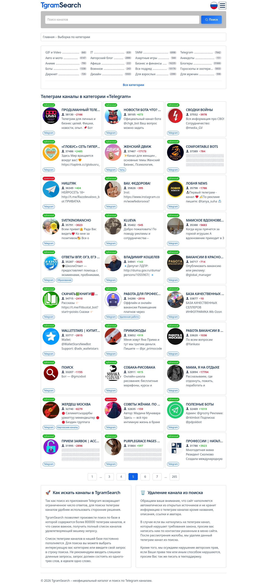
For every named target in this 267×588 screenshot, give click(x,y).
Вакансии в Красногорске (209, 257)
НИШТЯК (69, 184)
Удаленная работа (129, 317)
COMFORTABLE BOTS (202, 147)
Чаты (122, 170)
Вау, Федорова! (137, 184)
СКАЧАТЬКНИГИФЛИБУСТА (87, 294)
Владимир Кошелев (141, 257)
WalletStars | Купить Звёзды (87, 331)
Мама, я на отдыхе (202, 368)
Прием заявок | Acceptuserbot (89, 442)
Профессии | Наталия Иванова (213, 442)
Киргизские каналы (67, 428)
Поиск (212, 20)
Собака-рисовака (139, 368)
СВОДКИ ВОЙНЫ (199, 110)
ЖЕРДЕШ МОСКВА (76, 405)
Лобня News (196, 184)
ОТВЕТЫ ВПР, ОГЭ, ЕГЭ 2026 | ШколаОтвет (96, 257)
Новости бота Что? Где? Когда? (151, 110)
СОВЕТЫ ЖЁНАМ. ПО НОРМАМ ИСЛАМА (155, 405)
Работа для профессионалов (150, 294)
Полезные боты (200, 405)
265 (174, 478)
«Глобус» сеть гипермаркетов (88, 147)
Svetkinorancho (76, 221)
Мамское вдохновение (207, 221)
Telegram (49, 133)
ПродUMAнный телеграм (84, 110)
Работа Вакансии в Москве (210, 331)
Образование (64, 280)
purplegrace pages (146, 442)
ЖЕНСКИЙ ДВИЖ (137, 147)
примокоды (135, 331)
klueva (130, 221)
